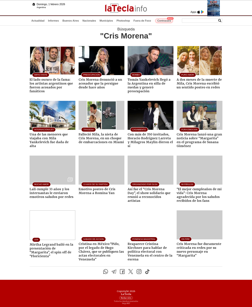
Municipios (106, 20)
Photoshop (123, 20)
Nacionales (89, 20)
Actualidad (38, 20)
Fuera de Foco (142, 20)
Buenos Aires (70, 20)
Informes (53, 20)
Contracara (165, 20)
